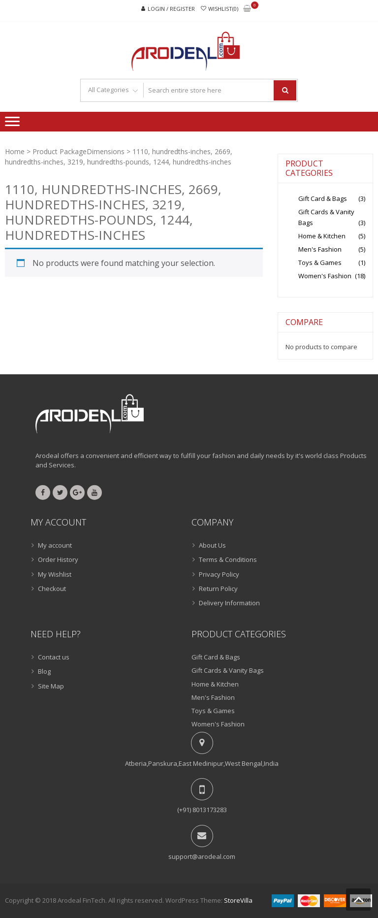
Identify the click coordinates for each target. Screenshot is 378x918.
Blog (44, 671)
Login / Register (171, 8)
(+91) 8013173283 (202, 809)
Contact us (53, 657)
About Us (212, 545)
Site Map (51, 686)
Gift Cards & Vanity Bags (227, 670)
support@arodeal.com (201, 856)
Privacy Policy (219, 574)
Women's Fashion (324, 275)
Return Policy (218, 588)
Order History (58, 559)
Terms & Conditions (228, 559)
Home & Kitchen (322, 235)
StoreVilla (238, 900)
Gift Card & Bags (322, 198)
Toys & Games (320, 262)
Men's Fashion (320, 249)
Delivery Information (229, 602)
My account (55, 545)
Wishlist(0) (223, 8)
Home (15, 151)
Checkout (52, 588)
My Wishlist (54, 574)
